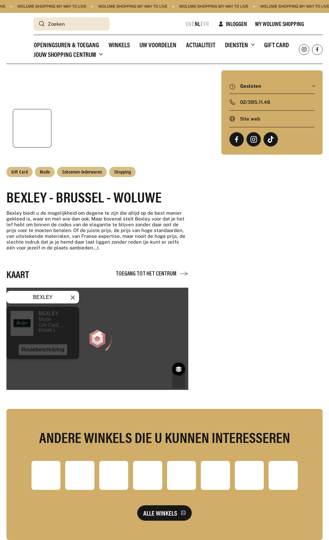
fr (206, 24)
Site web (250, 119)
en (188, 24)
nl (197, 24)
